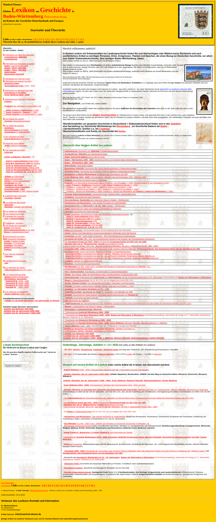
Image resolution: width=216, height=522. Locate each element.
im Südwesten (14, 176)
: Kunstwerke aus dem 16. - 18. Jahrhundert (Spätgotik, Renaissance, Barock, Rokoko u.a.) (110, 256)
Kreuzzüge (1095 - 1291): (74, 249)
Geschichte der (86, 312)
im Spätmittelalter (16, 132)
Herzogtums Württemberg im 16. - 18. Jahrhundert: (98, 457)
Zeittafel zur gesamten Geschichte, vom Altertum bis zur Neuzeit (31, 301)
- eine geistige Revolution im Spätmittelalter (95, 203)
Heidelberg (8, 128)
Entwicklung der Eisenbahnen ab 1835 (96, 174)
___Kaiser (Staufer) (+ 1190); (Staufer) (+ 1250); (101, 185)
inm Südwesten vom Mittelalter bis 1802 (98, 292)
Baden (163, 126)
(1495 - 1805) (17, 283)
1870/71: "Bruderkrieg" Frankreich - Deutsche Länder (95, 350)
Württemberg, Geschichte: (15, 279)
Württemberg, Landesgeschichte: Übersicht (83, 309)
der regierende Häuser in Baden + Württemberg (96, 200)
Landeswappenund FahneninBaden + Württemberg (89, 306)
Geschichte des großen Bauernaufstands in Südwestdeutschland (100, 168)
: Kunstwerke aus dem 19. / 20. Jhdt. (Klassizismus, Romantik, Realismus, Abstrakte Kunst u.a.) (112, 258)
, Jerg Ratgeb (12, 228)
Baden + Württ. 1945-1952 (14, 68)
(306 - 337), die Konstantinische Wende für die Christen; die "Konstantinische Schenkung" (109, 239)
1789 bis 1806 (33, 168)
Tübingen (8, 256)
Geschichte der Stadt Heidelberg (82, 197)
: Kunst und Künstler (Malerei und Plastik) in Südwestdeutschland (97, 252)
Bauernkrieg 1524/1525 (13, 74)
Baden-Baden (9, 72)
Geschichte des (87, 315)
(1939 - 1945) (17, 294)
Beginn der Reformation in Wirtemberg (195, 277)
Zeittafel (175, 124)
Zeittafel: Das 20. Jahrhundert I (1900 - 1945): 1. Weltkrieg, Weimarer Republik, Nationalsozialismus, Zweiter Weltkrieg (114, 338)
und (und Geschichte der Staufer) (98, 432)
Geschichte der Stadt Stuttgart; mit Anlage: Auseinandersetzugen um (101, 295)
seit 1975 (38, 172)
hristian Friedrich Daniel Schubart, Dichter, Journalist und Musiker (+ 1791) (104, 286)
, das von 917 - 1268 (86, 289)
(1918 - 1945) (17, 287)
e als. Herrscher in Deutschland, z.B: (22, 106)
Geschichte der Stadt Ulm (76, 301)
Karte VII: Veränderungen (17, 168)
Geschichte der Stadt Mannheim (82, 264)
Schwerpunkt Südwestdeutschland (78, 269)
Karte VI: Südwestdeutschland (19, 166)
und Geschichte (12, 179)
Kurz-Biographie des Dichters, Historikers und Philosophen (99, 283)
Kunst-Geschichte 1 (74, 254)
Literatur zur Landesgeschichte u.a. (83, 261)
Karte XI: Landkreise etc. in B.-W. (20, 172)
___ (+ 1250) (20, 112)
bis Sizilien (35, 163)
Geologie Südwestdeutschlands (77, 472)
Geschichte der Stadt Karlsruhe (81, 212)
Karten (121, 131)
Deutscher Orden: (72, 464)
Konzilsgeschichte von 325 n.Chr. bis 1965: (128, 242)
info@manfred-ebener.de (39, 490)
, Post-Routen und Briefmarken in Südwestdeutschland (95, 272)
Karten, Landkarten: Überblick (16, 157)
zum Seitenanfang (7, 483)
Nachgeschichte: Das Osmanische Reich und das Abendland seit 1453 (170, 249)
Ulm (5, 263)
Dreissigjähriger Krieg (14, 86)
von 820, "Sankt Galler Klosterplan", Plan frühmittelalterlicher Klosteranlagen (99, 236)
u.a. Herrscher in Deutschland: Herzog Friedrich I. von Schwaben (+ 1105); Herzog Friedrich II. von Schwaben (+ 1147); (117, 183)
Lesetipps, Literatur (12, 198)
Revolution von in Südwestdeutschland (91, 151)
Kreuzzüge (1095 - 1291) (14, 189)
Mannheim (8, 205)
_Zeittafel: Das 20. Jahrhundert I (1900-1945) (21, 313)
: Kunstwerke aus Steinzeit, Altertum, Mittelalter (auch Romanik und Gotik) (112, 254)
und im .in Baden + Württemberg (94, 206)
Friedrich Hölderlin (106, 354)
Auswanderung (10, 59)
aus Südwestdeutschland (85, 154)
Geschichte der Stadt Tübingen (81, 298)
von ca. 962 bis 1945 (84, 157)
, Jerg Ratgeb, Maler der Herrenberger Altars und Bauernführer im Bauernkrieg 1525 (100, 274)
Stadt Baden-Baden (78, 166)
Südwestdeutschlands (16, 121)
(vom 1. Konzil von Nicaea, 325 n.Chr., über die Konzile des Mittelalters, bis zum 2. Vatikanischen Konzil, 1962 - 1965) (111, 246)
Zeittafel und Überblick (18, 207)
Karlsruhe (8, 152)
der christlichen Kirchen (103, 244)
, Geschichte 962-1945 (15, 66)
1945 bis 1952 (36, 170)
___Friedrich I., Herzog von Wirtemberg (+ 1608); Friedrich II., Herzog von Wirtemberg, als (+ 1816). (118, 191)
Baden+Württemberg (16, 277)
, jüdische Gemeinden (15, 146)
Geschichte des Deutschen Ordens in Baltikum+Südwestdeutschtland (99, 171)
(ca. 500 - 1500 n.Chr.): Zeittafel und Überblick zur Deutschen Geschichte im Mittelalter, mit (108, 267)
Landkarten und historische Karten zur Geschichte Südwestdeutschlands (96, 214)
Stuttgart (7, 250)
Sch (72, 39)
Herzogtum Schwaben (73, 468)
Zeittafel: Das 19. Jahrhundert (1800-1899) (82, 336)
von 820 (12, 183)
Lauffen (130, 354)
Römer (67, 280)
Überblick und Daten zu (100, 329)
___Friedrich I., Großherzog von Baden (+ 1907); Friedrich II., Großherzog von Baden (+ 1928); (101, 189)
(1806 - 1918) (17, 285)
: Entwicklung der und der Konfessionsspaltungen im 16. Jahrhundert (113, 277)
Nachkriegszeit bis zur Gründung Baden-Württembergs (101, 160)
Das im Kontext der (87, 242)
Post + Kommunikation (13, 219)
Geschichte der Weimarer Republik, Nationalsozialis (108, 323)
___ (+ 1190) (21, 110)
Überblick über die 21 (73, 244)
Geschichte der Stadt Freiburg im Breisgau (85, 180)
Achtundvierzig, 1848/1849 (15, 57)
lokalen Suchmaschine (104, 115)
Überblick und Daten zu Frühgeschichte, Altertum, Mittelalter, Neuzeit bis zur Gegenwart (135, 390)
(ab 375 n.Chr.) (17, 270)
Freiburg (7, 102)
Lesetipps (104, 129)
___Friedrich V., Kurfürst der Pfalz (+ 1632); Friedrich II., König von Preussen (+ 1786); (98, 187)
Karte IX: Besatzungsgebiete (18, 170)
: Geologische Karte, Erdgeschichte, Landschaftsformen (100, 194)
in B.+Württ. (16, 130)
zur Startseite (5, 486)
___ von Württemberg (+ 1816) (22, 114)
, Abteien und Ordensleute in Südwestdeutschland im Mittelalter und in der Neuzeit (100, 233)
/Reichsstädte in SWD (15, 247)
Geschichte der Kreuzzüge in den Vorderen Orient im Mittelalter (110, 249)
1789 (34, 166)
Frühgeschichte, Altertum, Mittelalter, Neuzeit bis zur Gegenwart (89, 331)
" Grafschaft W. (11, 281)
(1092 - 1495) (23, 281)
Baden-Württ (22, 161)
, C (69, 286)
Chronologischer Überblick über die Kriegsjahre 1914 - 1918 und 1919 (118, 177)
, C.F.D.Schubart (14, 243)
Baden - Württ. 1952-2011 (14, 70)
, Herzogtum (13, 245)
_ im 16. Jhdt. (19, 230)
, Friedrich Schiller (14, 241)
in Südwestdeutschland (16, 181)
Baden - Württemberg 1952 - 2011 (78, 163)
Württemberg (123, 126)
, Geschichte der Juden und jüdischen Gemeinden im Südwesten (92, 209)
